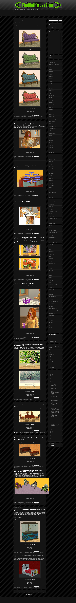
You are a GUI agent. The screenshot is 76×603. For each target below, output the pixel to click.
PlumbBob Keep (51, 367)
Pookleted (50, 247)
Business (50, 97)
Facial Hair (50, 145)
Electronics (50, 142)
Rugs (49, 265)
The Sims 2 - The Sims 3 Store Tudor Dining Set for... (55, 412)
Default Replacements (52, 128)
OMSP (50, 228)
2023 (51, 377)
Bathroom (50, 76)
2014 (51, 435)
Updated (50, 317)
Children (50, 107)
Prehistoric (50, 251)
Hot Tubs (50, 180)
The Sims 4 (50, 291)
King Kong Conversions (52, 183)
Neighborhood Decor (52, 218)
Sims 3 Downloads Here (44, 11)
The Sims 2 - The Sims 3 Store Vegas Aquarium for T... (55, 422)
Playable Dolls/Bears (52, 242)
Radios (50, 256)
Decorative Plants (51, 126)
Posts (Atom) (32, 594)
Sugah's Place (51, 363)
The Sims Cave (51, 354)
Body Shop (50, 88)
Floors (50, 156)
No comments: (28, 156)
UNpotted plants (51, 315)
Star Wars (50, 280)
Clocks (50, 111)
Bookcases (50, 90)
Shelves (50, 270)
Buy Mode (18, 116)
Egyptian (50, 140)
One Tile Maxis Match (52, 232)
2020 (51, 381)
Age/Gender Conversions (53, 66)
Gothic (50, 164)
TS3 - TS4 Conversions (52, 303)
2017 (51, 432)
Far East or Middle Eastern (53, 149)
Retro (49, 261)
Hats (49, 175)
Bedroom (50, 81)
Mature (50, 199)
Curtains (50, 123)
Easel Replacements (52, 138)
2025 (51, 374)
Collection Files (51, 114)
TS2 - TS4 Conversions (52, 299)
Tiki (49, 292)
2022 (51, 378)
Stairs (50, 277)
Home (16, 11)
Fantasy (25, 503)
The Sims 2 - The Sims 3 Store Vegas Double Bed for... (55, 425)
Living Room (26, 466)
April (51, 391)
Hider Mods (50, 176)
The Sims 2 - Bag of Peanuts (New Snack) (25, 124)
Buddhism (50, 93)
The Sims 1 (50, 285)
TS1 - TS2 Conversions (52, 296)
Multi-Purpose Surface (52, 211)
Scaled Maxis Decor (52, 266)
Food (17, 157)
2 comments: (28, 195)
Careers (50, 100)
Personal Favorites (52, 237)
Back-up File (30, 111)
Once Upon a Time (52, 230)
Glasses (50, 161)
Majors (50, 195)
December (52, 384)
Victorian (50, 320)
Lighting (50, 187)
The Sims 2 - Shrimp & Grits (22, 201)
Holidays (50, 178)
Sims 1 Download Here (23, 11)
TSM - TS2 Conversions (53, 308)
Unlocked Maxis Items (52, 313)
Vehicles (50, 318)
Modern (50, 209)
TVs (49, 311)
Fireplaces (50, 152)
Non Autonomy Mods (52, 223)
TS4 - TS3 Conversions (52, 306)
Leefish (50, 356)
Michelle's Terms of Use (52, 27)
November (52, 385)
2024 (51, 375)
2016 (51, 434)
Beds (49, 83)
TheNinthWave (51, 57)
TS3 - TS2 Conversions (39, 116)
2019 (51, 382)
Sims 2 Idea (51, 361)
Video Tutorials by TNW (52, 341)
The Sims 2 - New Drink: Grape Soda (24, 283)
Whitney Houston (51, 325)
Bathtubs (50, 78)
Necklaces (50, 216)
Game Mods (51, 159)
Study (50, 282)
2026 (51, 372)
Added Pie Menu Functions (53, 64)
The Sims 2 (33, 116)
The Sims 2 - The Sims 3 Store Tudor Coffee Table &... (55, 415)
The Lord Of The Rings (52, 284)
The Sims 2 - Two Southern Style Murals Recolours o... (55, 403)
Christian (50, 109)
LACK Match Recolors (52, 185)
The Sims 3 (50, 289)
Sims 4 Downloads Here (55, 11)
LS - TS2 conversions (52, 192)
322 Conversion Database (53, 352)
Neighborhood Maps (52, 220)
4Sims (50, 349)
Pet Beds (50, 239)
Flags (49, 154)
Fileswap (50, 339)
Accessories (51, 62)
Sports (50, 275)
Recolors (24, 280)
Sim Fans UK (51, 359)
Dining (25, 432)
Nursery (50, 225)
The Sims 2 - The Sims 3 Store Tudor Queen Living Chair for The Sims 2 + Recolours (28, 471)
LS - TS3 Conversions (52, 194)
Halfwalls (50, 171)
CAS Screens (51, 104)
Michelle (50, 206)
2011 (51, 439)
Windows (50, 327)
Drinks (18, 338)
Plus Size (50, 246)
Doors (50, 131)
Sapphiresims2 (51, 336)
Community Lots (51, 116)
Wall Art (31, 280)
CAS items (50, 102)
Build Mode (50, 95)
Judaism (50, 182)
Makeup (50, 197)
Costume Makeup (51, 119)
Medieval (25, 116)
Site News (50, 273)
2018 (51, 431)
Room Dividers (51, 263)
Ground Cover (51, 166)
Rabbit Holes (51, 254)
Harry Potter (51, 173)
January (52, 429)
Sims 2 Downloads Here (33, 11)
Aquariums (18, 552)
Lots (49, 190)
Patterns (50, 235)
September (52, 388)
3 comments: (29, 115)
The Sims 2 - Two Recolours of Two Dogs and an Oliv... (55, 409)
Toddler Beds (51, 294)
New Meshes (30, 116)
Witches (50, 329)
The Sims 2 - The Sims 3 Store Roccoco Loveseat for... (55, 393)
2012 (51, 438)
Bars (49, 74)
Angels (50, 69)
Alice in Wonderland (52, 67)
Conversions (22, 116)
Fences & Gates (51, 150)
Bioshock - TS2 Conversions (53, 85)
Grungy (50, 168)
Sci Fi (50, 268)
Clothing (50, 112)
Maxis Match (51, 201)
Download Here (28, 108)
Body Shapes (51, 86)
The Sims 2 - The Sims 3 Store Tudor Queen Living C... (55, 419)
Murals (21, 280)
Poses (50, 249)
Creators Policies (51, 121)
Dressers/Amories (52, 133)
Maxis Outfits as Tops (52, 202)
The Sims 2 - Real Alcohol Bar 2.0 (23, 162)
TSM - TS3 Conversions (53, 310)
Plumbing (50, 244)
